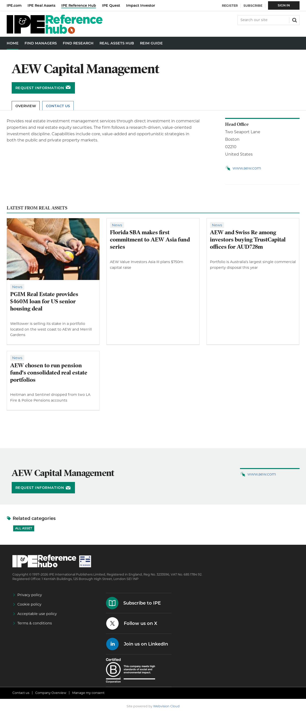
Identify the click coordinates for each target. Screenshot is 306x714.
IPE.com (14, 5)
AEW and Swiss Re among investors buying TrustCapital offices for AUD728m (248, 239)
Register (230, 5)
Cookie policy (29, 604)
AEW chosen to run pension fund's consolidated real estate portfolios (48, 372)
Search (294, 19)
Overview (25, 106)
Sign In (284, 5)
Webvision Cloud (166, 706)
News (17, 287)
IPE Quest (111, 5)
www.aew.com (247, 168)
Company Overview (50, 693)
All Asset (23, 528)
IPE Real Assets (41, 5)
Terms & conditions (34, 623)
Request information (39, 88)
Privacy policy (29, 595)
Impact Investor (140, 5)
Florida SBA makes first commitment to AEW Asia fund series (150, 239)
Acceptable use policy (37, 614)
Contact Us (58, 106)
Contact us (20, 693)
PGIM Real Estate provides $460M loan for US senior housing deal (44, 301)
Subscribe (252, 5)
